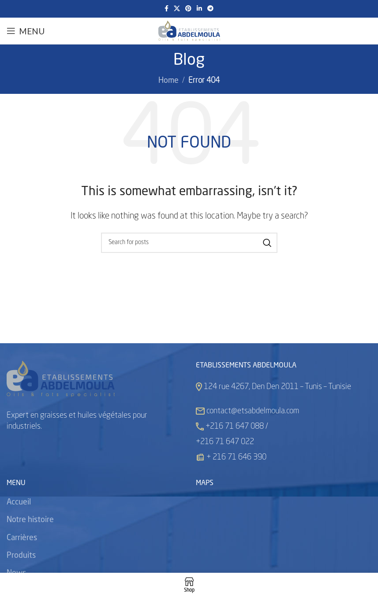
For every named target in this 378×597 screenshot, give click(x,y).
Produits (21, 556)
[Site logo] (189, 31)
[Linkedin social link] (199, 9)
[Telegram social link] (210, 9)
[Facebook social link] (166, 9)
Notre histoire (30, 520)
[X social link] (177, 9)
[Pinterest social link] (188, 9)
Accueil (19, 502)
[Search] (189, 243)
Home (168, 81)
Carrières (22, 538)
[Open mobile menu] (25, 31)
